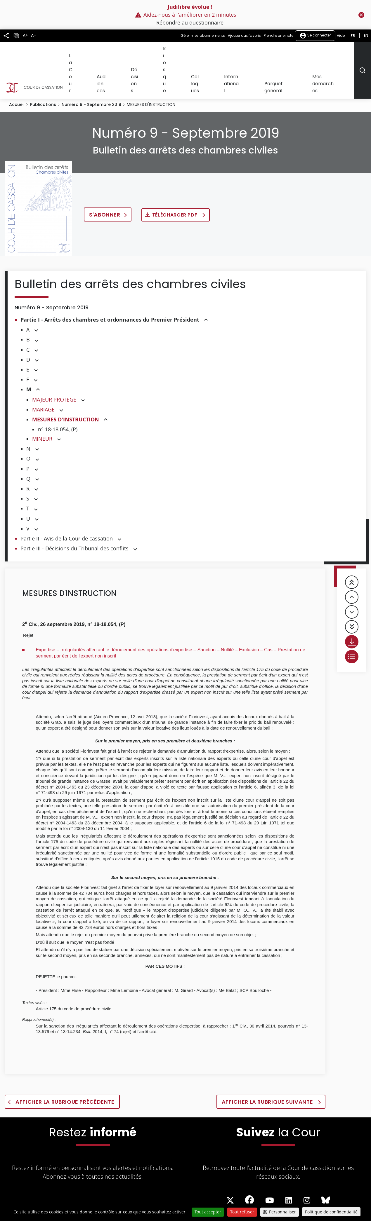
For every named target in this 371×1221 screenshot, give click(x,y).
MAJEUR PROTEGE (54, 364)
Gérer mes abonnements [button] (203, 35)
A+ (25, 35)
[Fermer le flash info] (361, 15)
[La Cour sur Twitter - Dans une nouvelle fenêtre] (230, 1165)
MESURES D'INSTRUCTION (65, 384)
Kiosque (210, 52)
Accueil (17, 69)
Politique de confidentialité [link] (331, 1212)
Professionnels (174, 1195)
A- (33, 35)
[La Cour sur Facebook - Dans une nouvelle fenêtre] (249, 1164)
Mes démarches (335, 52)
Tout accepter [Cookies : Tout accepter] (208, 1212)
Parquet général (297, 52)
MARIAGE (43, 374)
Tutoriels (226, 1195)
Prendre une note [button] (278, 35)
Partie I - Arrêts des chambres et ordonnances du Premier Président (109, 284)
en (366, 35)
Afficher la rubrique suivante (268, 1066)
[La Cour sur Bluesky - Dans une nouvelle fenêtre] (325, 1165)
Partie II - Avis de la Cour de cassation (66, 503)
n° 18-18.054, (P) (57, 393)
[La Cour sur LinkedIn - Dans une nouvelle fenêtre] (288, 1165)
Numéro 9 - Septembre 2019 (91, 69)
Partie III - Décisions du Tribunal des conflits (74, 513)
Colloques (233, 52)
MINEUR (42, 403)
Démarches (110, 1195)
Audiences (161, 52)
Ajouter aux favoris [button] (244, 35)
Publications (43, 69)
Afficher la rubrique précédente (65, 1066)
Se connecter (315, 35)
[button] (206, 284)
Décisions (187, 52)
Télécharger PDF (175, 179)
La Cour (137, 52)
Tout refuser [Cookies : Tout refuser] (242, 1212)
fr (353, 35)
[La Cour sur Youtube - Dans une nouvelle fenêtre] (269, 1165)
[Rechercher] (362, 52)
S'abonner (104, 179)
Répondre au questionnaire (189, 22)
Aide (341, 35)
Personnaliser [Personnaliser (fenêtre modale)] (282, 1212)
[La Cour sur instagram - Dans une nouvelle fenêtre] (307, 1165)
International (262, 52)
